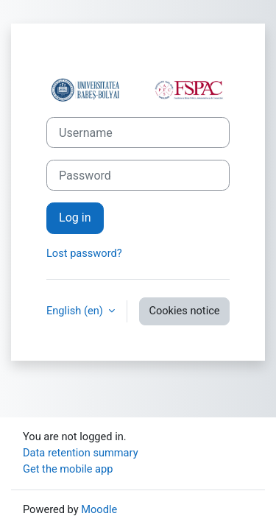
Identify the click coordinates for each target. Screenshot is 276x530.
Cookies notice (184, 310)
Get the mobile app (68, 469)
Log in (75, 218)
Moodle (99, 509)
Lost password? (84, 253)
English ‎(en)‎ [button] (75, 310)
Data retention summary (80, 452)
